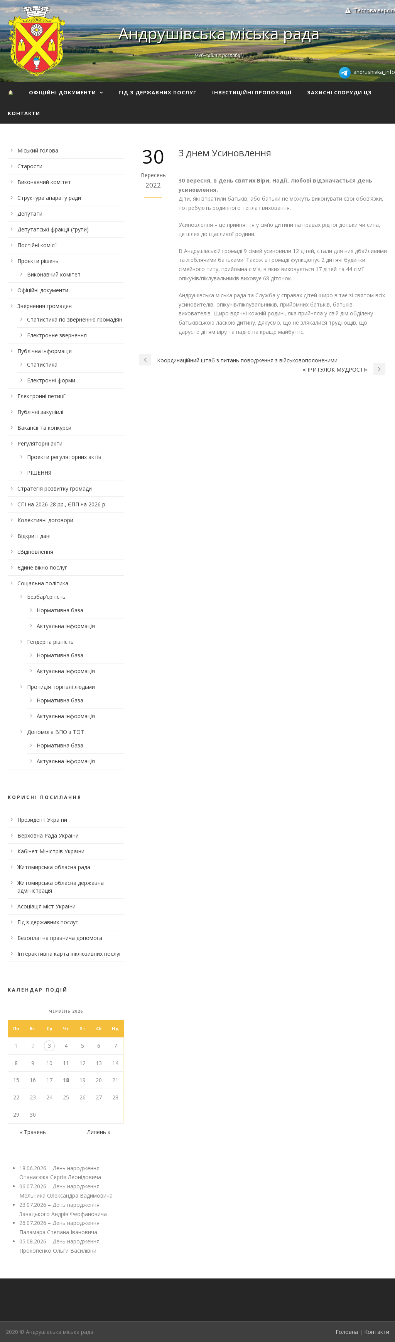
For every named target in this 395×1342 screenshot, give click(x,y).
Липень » (98, 1132)
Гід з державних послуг (157, 92)
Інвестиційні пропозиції (252, 92)
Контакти (24, 113)
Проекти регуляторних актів (64, 457)
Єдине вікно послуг (42, 567)
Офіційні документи (62, 92)
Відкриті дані (34, 535)
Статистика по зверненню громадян (74, 319)
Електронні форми (51, 380)
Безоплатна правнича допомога (59, 938)
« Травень (33, 1132)
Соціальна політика (42, 583)
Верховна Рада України (48, 835)
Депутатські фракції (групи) (53, 229)
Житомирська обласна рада (53, 867)
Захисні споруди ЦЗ (339, 92)
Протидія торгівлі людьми (61, 686)
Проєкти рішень (38, 261)
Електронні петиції (41, 396)
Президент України (42, 819)
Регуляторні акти (39, 443)
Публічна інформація (44, 351)
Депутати (29, 213)
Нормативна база (60, 610)
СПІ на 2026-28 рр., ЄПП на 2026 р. (61, 504)
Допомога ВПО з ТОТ (55, 732)
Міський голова (37, 150)
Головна (347, 1331)
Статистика (42, 364)
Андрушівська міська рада (219, 33)
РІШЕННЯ (39, 472)
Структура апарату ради (49, 197)
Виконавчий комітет (44, 182)
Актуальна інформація (66, 626)
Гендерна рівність (50, 641)
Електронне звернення (57, 335)
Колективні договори (45, 520)
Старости (29, 166)
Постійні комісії (37, 245)
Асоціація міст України (46, 906)
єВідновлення (35, 551)
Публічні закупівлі (40, 412)
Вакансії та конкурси (44, 427)
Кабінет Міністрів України (50, 851)
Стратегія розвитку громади (54, 488)
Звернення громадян (44, 306)
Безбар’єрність (46, 596)
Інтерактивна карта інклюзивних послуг (69, 953)
